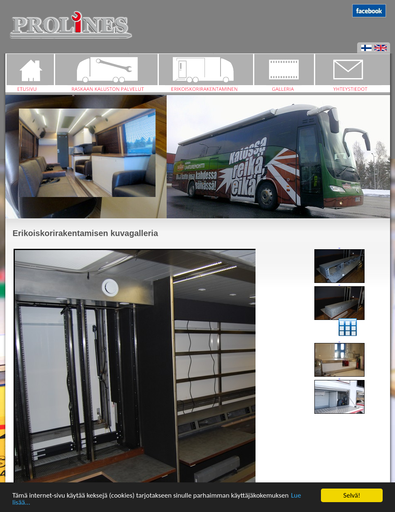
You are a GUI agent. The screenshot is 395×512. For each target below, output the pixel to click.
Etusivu (29, 73)
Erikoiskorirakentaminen (205, 73)
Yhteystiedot (352, 73)
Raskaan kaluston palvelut (106, 73)
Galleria (283, 73)
